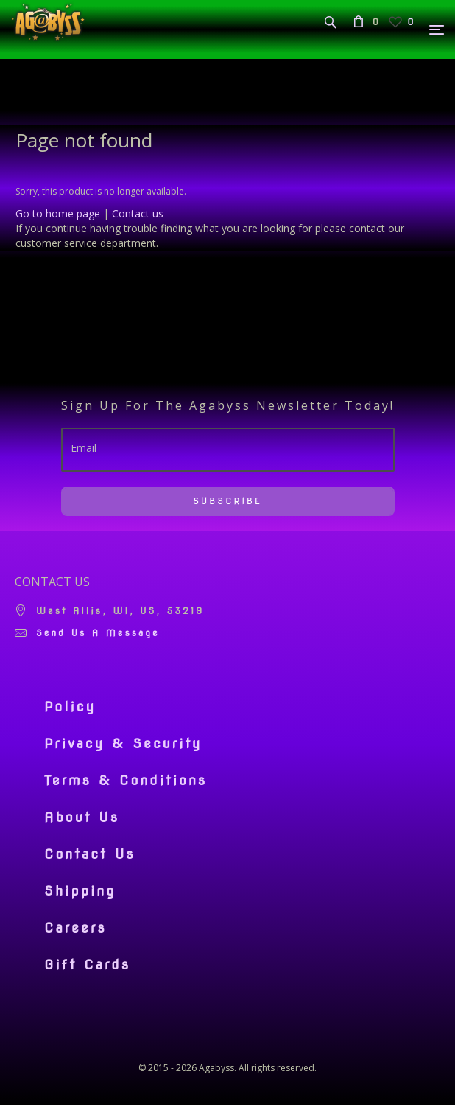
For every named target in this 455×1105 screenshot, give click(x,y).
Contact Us (89, 854)
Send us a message (98, 632)
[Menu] (437, 30)
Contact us (137, 213)
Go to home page (57, 213)
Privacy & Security (123, 743)
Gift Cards (87, 965)
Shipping (80, 891)
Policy (70, 707)
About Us (81, 817)
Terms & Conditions (125, 780)
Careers (75, 928)
